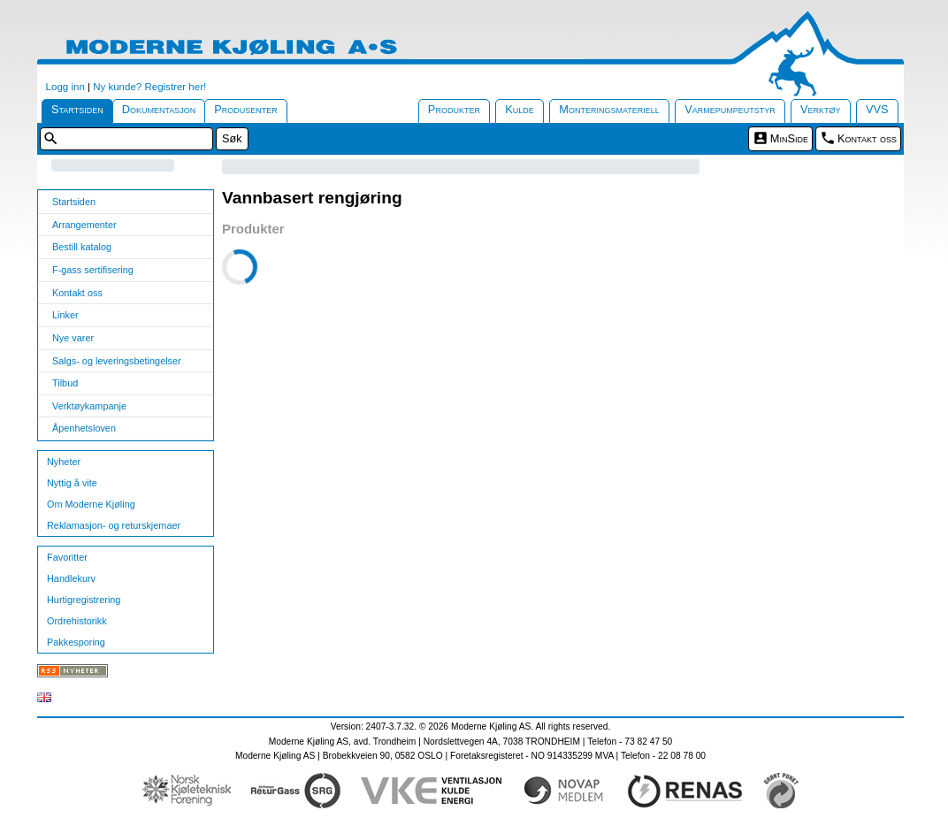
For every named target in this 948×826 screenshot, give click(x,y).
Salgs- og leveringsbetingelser (116, 361)
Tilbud (65, 383)
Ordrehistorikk (77, 621)
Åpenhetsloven (84, 428)
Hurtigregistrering (83, 599)
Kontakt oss (867, 138)
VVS (877, 109)
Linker (65, 315)
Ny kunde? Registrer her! (149, 86)
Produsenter (246, 109)
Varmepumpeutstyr (730, 109)
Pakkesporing (76, 642)
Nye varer (73, 338)
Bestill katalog (81, 246)
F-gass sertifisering (93, 269)
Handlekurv (71, 578)
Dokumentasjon (159, 109)
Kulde (519, 109)
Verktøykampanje (89, 406)
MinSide (789, 138)
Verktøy (820, 109)
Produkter (454, 109)
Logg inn (65, 86)
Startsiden (77, 109)
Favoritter (67, 557)
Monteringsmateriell (609, 109)
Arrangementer (84, 224)
